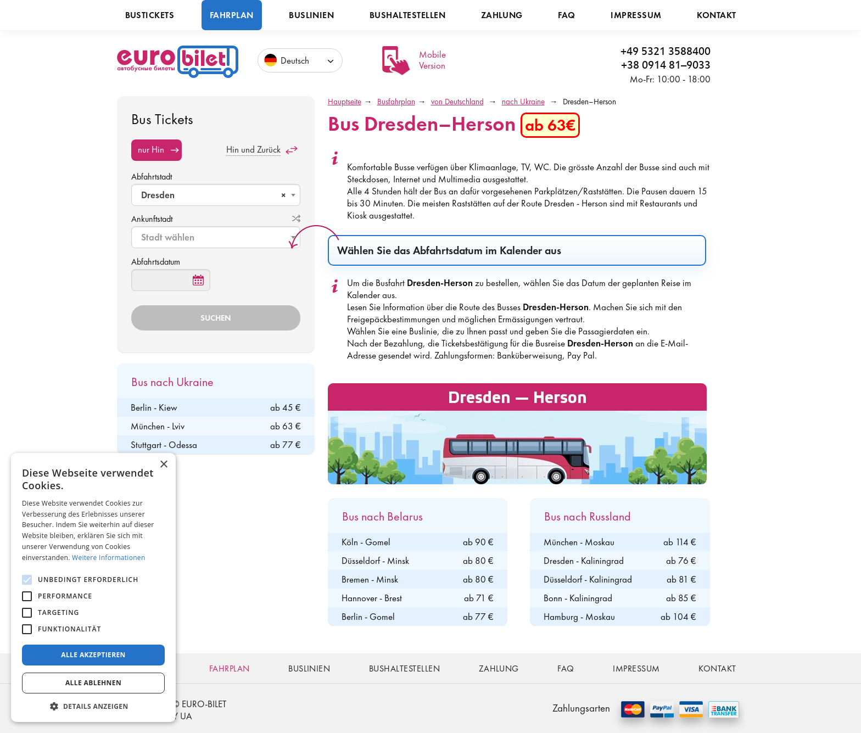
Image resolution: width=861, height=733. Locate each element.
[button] (93, 706)
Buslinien (311, 15)
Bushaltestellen (407, 15)
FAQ (566, 15)
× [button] (163, 465)
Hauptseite (344, 101)
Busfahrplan (396, 101)
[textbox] (217, 237)
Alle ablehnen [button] (93, 682)
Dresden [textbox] (213, 195)
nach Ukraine (523, 101)
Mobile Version (432, 59)
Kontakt (716, 15)
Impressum (636, 15)
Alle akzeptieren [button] (93, 654)
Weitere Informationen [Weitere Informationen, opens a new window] (109, 557)
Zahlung (502, 15)
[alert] (93, 587)
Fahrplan (232, 15)
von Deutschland (457, 101)
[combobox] (215, 195)
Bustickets (150, 15)
